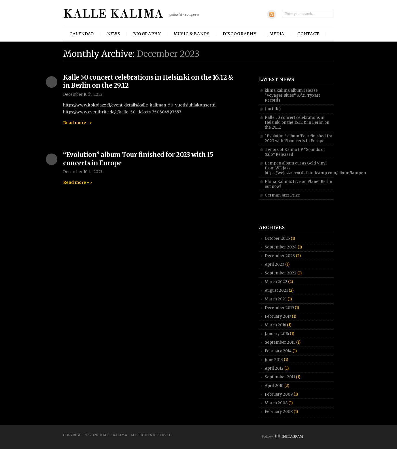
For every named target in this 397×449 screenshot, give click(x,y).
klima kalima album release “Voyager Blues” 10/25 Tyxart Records (292, 95)
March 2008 (276, 403)
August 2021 (276, 290)
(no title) (273, 108)
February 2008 (279, 411)
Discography (239, 33)
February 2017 (278, 316)
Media (277, 33)
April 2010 (274, 385)
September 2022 (280, 273)
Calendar (81, 33)
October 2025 (277, 238)
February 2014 (278, 351)
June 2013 (274, 359)
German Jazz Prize (282, 195)
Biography (146, 33)
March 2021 (276, 299)
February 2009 (279, 394)
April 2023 (274, 264)
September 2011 (280, 377)
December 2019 (279, 307)
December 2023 (280, 255)
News (113, 33)
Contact (308, 33)
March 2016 (275, 325)
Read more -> (77, 122)
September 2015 (280, 342)
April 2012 (274, 368)
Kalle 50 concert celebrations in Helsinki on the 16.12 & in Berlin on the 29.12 (297, 122)
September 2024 (281, 247)
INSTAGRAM (289, 436)
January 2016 (277, 333)
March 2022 (276, 281)
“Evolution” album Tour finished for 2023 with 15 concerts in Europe (298, 138)
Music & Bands (192, 33)
